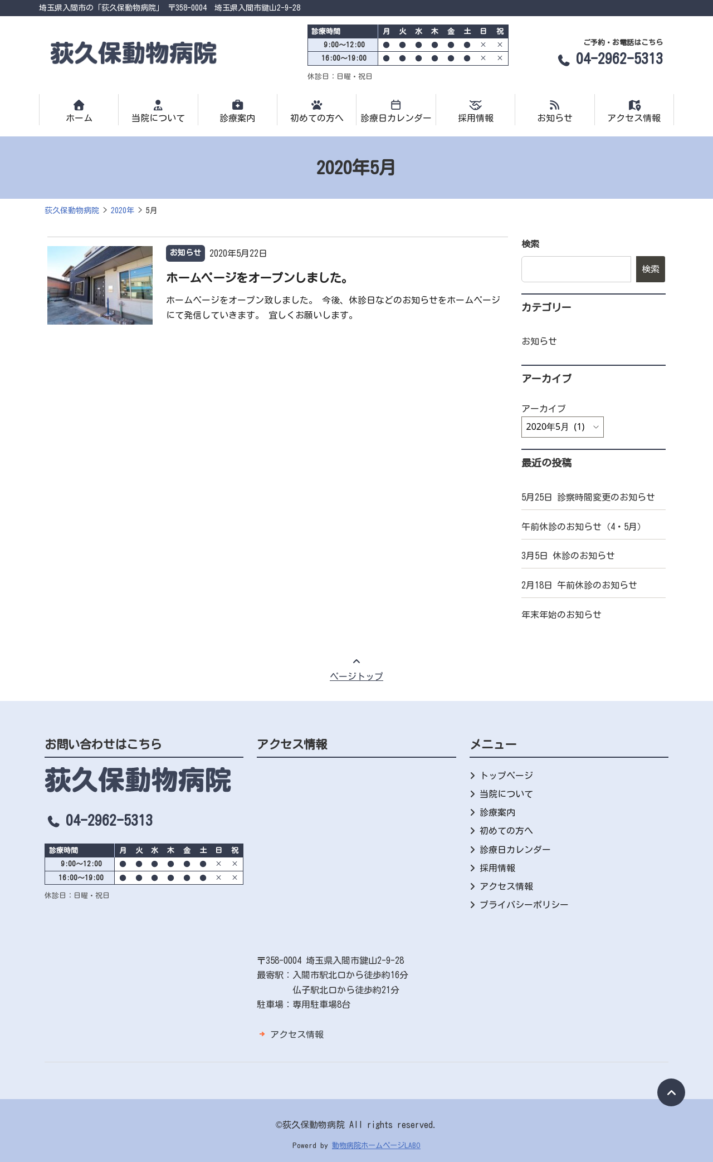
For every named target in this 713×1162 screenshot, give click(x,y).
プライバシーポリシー (524, 904)
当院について (158, 111)
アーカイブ (543, 408)
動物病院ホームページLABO (376, 1145)
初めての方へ (316, 111)
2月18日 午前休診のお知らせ (579, 585)
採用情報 (475, 111)
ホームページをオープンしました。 (259, 278)
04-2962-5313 (609, 58)
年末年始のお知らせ (561, 614)
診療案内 (237, 111)
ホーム (79, 111)
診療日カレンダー (395, 111)
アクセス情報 (634, 111)
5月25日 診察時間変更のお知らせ (588, 497)
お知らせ (554, 111)
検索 (530, 243)
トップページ (506, 775)
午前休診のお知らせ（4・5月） (583, 526)
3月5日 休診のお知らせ (568, 555)
